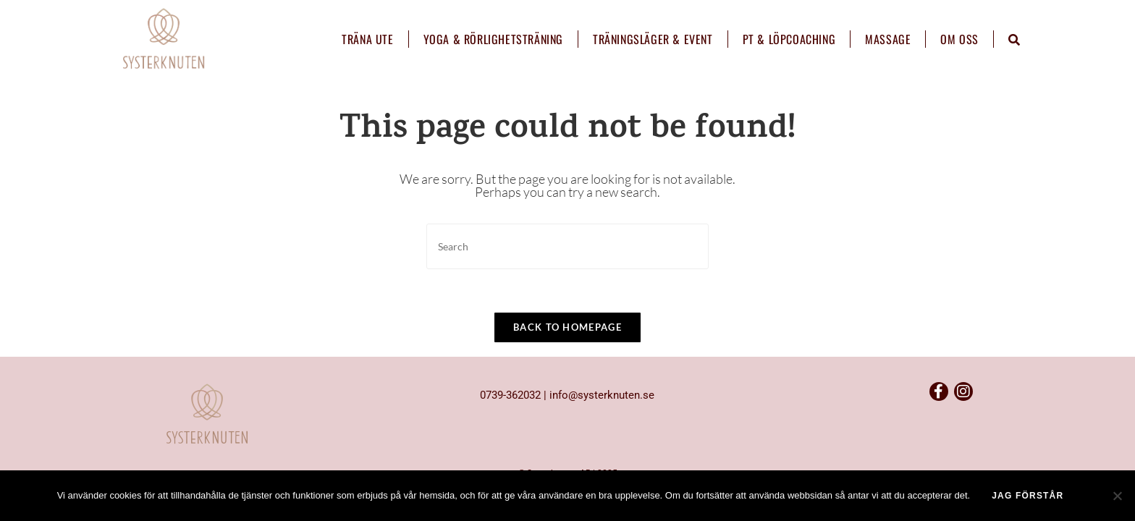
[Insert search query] (567, 246)
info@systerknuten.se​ (601, 421)
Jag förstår (1027, 496)
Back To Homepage (567, 327)
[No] (1117, 495)
